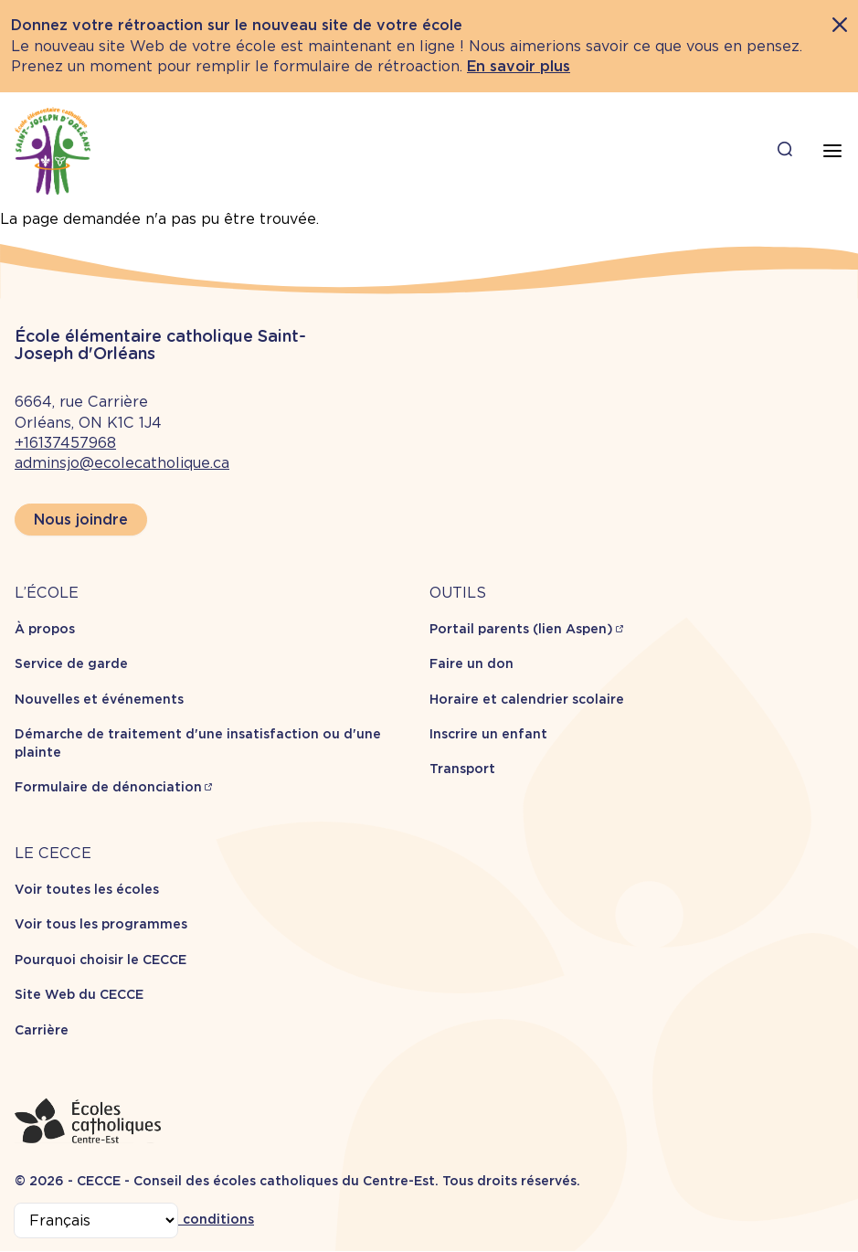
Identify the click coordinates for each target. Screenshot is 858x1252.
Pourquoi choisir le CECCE (100, 959)
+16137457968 (65, 442)
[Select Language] (96, 1220)
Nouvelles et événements (99, 699)
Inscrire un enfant (488, 734)
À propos (45, 628)
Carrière (42, 1030)
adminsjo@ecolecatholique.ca (122, 463)
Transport (462, 768)
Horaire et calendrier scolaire (526, 699)
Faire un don (471, 663)
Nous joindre (81, 519)
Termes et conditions (183, 1219)
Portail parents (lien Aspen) (521, 628)
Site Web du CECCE (79, 994)
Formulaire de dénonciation (108, 787)
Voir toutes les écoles (87, 889)
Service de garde (71, 663)
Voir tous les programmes (101, 924)
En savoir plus (518, 66)
